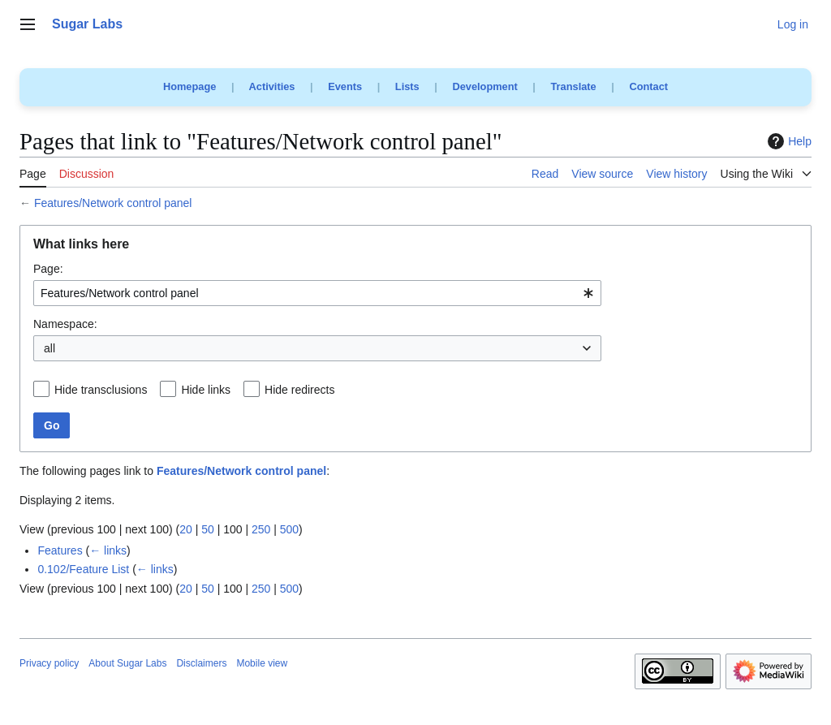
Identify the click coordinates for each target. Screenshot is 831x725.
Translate (573, 86)
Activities (272, 86)
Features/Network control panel (113, 202)
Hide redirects (299, 389)
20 (185, 529)
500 (289, 529)
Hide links (205, 389)
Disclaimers (201, 663)
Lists (407, 86)
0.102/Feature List (83, 569)
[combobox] (317, 293)
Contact (648, 86)
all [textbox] (49, 348)
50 (207, 529)
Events (345, 86)
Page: (48, 268)
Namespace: (65, 323)
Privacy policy (49, 663)
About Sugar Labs (127, 663)
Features (59, 550)
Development (484, 86)
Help (788, 141)
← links (108, 550)
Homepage (189, 86)
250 (261, 529)
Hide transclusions (100, 389)
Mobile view (261, 663)
